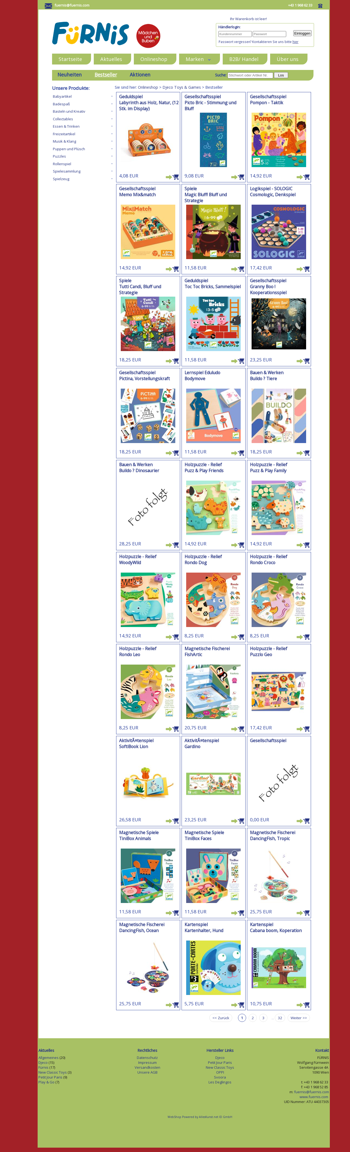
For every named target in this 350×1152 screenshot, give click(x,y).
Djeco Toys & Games (181, 87)
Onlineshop (153, 59)
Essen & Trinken (66, 126)
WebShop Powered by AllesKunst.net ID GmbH (200, 1117)
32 (280, 1017)
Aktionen (140, 74)
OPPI (220, 1072)
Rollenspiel (62, 163)
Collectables (63, 118)
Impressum (147, 1062)
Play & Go (46, 1082)
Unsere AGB (147, 1072)
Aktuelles (111, 59)
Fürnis (43, 1067)
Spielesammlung (66, 171)
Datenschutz (147, 1057)
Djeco (43, 1062)
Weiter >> (299, 1017)
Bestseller (106, 74)
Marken (198, 59)
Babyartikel (62, 96)
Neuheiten (70, 74)
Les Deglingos (220, 1082)
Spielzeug (61, 178)
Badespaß (61, 104)
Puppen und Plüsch (69, 148)
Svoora (220, 1077)
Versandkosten (147, 1067)
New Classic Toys (52, 1072)
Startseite (70, 59)
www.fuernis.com (314, 1096)
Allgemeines (48, 1057)
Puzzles (59, 156)
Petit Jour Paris (50, 1077)
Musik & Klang (64, 141)
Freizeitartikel (64, 133)
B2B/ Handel (243, 59)
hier (295, 41)
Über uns (287, 59)
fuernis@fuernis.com (72, 5)
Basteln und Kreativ (69, 111)
